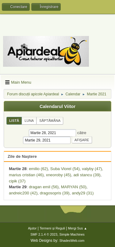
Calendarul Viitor (57, 106)
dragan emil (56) (44, 187)
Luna (29, 120)
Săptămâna (49, 120)
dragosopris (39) (55, 193)
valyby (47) (92, 168)
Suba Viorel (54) (65, 168)
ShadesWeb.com (71, 240)
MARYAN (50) (73, 187)
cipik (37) (17, 181)
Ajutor (32, 228)
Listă (14, 120)
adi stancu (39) (86, 175)
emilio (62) (38, 168)
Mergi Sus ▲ (77, 228)
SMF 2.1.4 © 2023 (43, 234)
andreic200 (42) (23, 193)
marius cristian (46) (26, 175)
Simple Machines (72, 234)
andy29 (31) (83, 193)
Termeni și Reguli (52, 228)
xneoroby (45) (58, 175)
